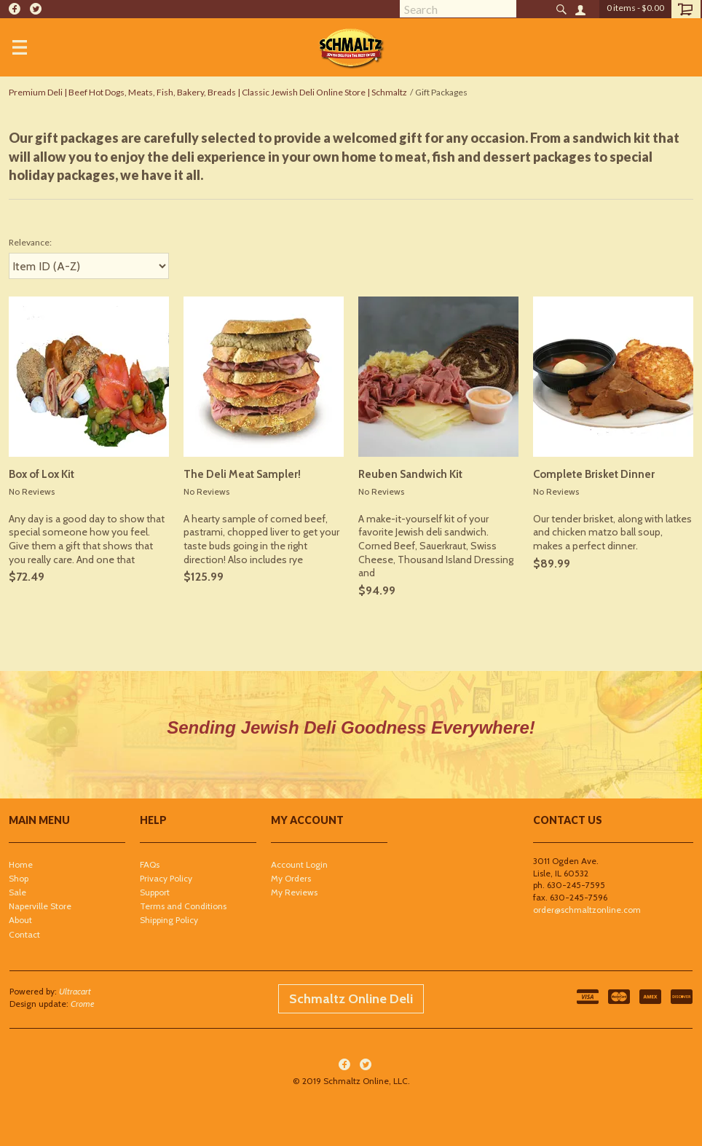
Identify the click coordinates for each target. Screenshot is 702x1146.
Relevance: (30, 242)
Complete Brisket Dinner (594, 474)
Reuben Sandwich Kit (410, 474)
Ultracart (75, 991)
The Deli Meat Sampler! (242, 474)
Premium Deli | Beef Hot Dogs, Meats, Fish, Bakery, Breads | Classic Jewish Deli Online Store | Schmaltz (208, 92)
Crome (83, 1003)
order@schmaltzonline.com (587, 909)
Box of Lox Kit (41, 474)
